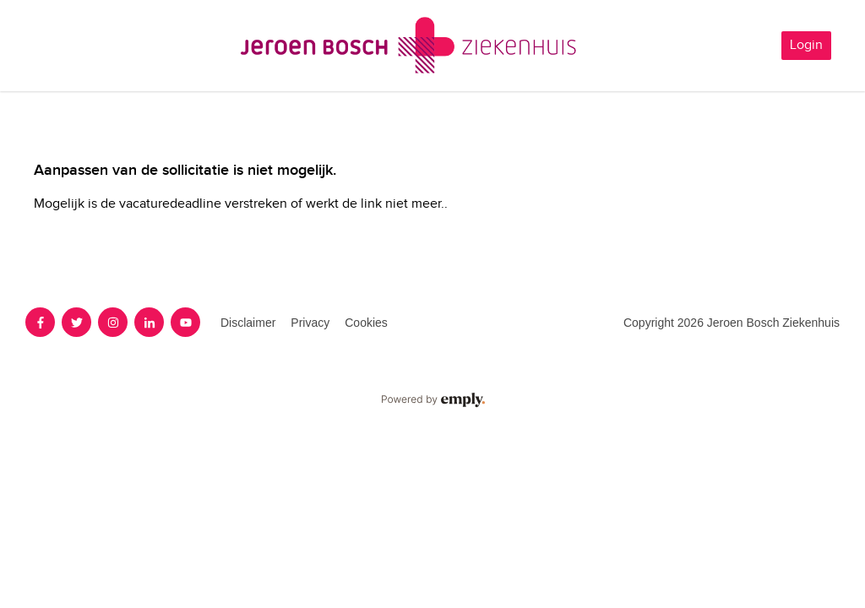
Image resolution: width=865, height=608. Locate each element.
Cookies (366, 322)
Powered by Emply (432, 400)
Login (806, 45)
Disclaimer (247, 322)
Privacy (310, 322)
